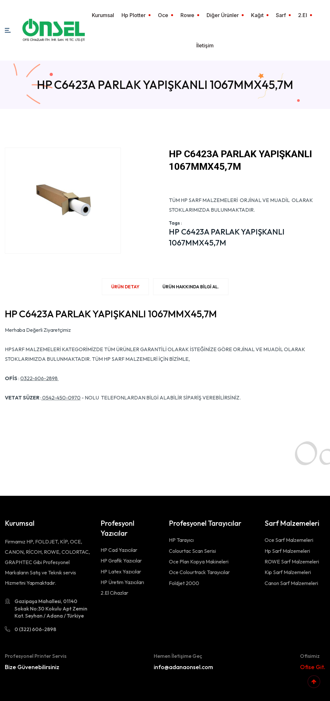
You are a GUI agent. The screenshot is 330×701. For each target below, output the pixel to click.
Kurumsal (103, 15)
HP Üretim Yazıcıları (122, 582)
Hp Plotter (133, 15)
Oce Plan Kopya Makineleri (198, 561)
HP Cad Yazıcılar (119, 550)
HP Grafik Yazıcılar (121, 560)
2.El (302, 15)
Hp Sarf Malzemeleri (287, 551)
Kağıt (257, 15)
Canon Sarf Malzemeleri (291, 583)
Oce (163, 15)
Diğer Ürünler (223, 15)
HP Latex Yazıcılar (121, 571)
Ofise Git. (312, 667)
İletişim (205, 45)
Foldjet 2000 (184, 583)
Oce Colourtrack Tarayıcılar (199, 572)
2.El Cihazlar (114, 593)
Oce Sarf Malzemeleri (289, 540)
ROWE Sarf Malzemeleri (292, 561)
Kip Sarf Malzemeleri (288, 572)
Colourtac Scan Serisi (192, 551)
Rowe (187, 15)
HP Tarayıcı (181, 540)
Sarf (281, 15)
